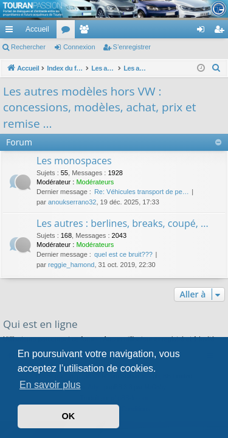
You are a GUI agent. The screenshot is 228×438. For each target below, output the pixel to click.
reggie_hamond (71, 264)
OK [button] (68, 416)
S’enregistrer (132, 46)
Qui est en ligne (40, 324)
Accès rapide (11, 31)
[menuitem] (158, 29)
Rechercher (28, 46)
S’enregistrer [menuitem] (221, 31)
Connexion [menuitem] (203, 31)
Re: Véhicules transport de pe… (141, 191)
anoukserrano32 (72, 202)
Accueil (37, 29)
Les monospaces (74, 160)
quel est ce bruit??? (123, 254)
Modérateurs (95, 182)
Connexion (79, 46)
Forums (68, 31)
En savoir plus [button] (50, 385)
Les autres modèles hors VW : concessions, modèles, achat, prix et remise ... (99, 107)
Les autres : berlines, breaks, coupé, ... (122, 223)
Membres (86, 31)
